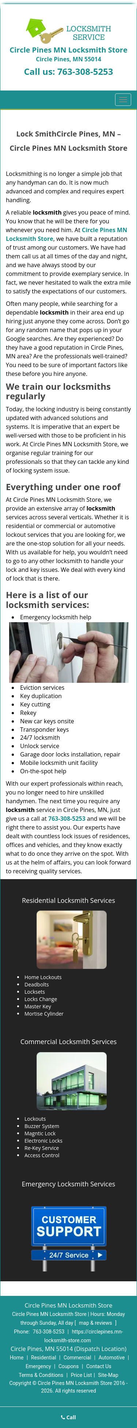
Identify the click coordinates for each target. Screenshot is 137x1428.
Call (68, 1417)
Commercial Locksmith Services (68, 1041)
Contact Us (98, 1366)
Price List (81, 1375)
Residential (43, 1357)
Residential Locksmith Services (68, 900)
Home (17, 1357)
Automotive (112, 1357)
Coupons (68, 1366)
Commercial (77, 1357)
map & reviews (96, 1323)
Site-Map (108, 1375)
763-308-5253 (85, 71)
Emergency (38, 1366)
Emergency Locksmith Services (68, 1183)
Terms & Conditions (41, 1375)
